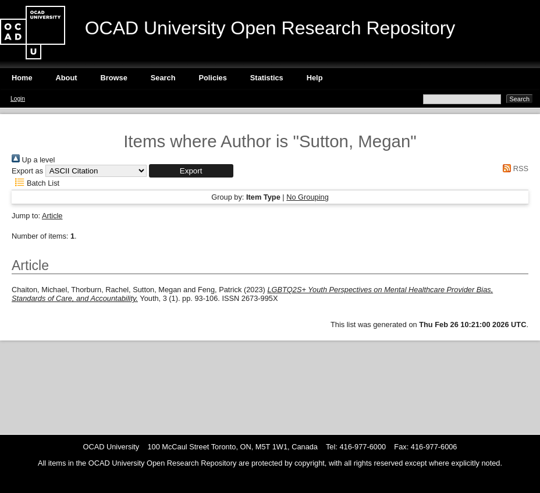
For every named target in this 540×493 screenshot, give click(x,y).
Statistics (266, 77)
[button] (191, 171)
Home (22, 77)
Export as (27, 170)
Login (17, 98)
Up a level (33, 159)
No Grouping (307, 197)
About (66, 77)
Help (315, 77)
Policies (212, 77)
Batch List (35, 183)
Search (163, 77)
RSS (513, 168)
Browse (114, 77)
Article (52, 215)
